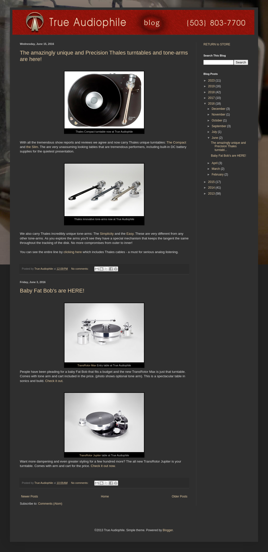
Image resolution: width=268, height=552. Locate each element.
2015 (212, 182)
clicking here (73, 252)
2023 (212, 80)
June (215, 138)
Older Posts (179, 496)
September (219, 126)
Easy (130, 233)
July (215, 132)
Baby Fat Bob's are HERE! (52, 291)
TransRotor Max (86, 365)
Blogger (168, 530)
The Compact (176, 142)
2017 (212, 98)
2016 (212, 103)
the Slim (32, 147)
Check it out (54, 381)
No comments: (80, 268)
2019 (212, 86)
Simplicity (107, 233)
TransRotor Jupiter (90, 455)
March (216, 169)
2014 (212, 187)
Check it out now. (103, 466)
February (218, 174)
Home (105, 496)
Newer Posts (29, 496)
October (217, 120)
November (219, 114)
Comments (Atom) (50, 503)
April (215, 163)
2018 (212, 92)
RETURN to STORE (216, 44)
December (219, 109)
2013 (212, 193)
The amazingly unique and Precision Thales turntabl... (228, 146)
